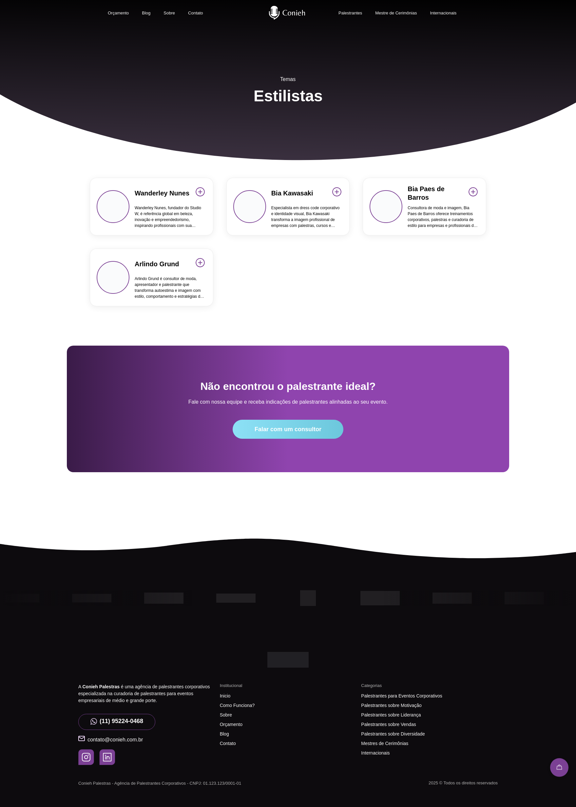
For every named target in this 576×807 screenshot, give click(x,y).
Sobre (169, 12)
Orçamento (118, 12)
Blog (146, 12)
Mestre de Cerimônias (396, 12)
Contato (195, 12)
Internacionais (443, 12)
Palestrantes (350, 12)
